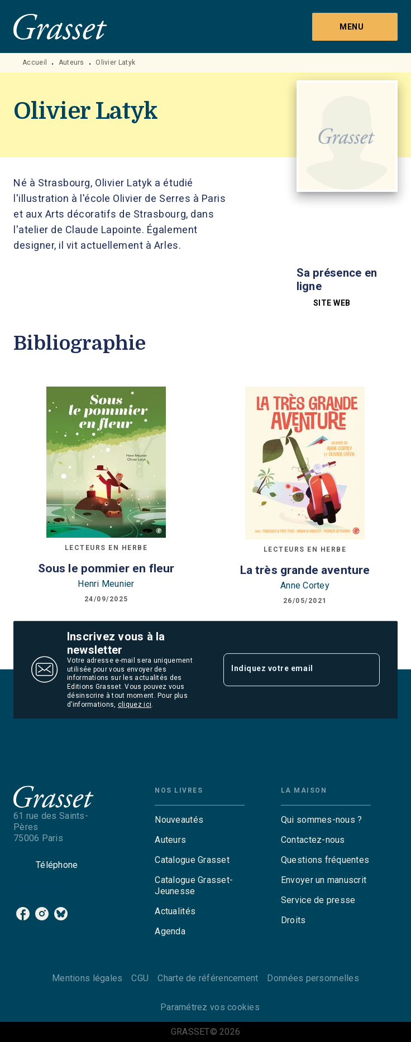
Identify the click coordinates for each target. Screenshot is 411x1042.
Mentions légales (87, 978)
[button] (326, 303)
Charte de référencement (207, 978)
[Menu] (355, 27)
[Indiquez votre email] (287, 669)
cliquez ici (134, 704)
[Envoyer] (366, 670)
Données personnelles (313, 978)
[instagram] (41, 913)
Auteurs (71, 62)
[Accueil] (60, 26)
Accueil (34, 62)
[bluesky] (60, 913)
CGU (140, 978)
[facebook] (22, 913)
